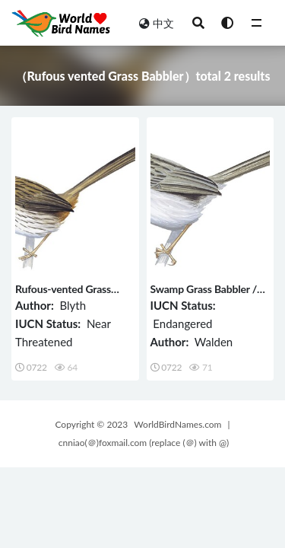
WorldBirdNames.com (177, 424)
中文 (156, 23)
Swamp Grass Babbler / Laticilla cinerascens (204, 295)
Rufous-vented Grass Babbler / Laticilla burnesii (74, 295)
